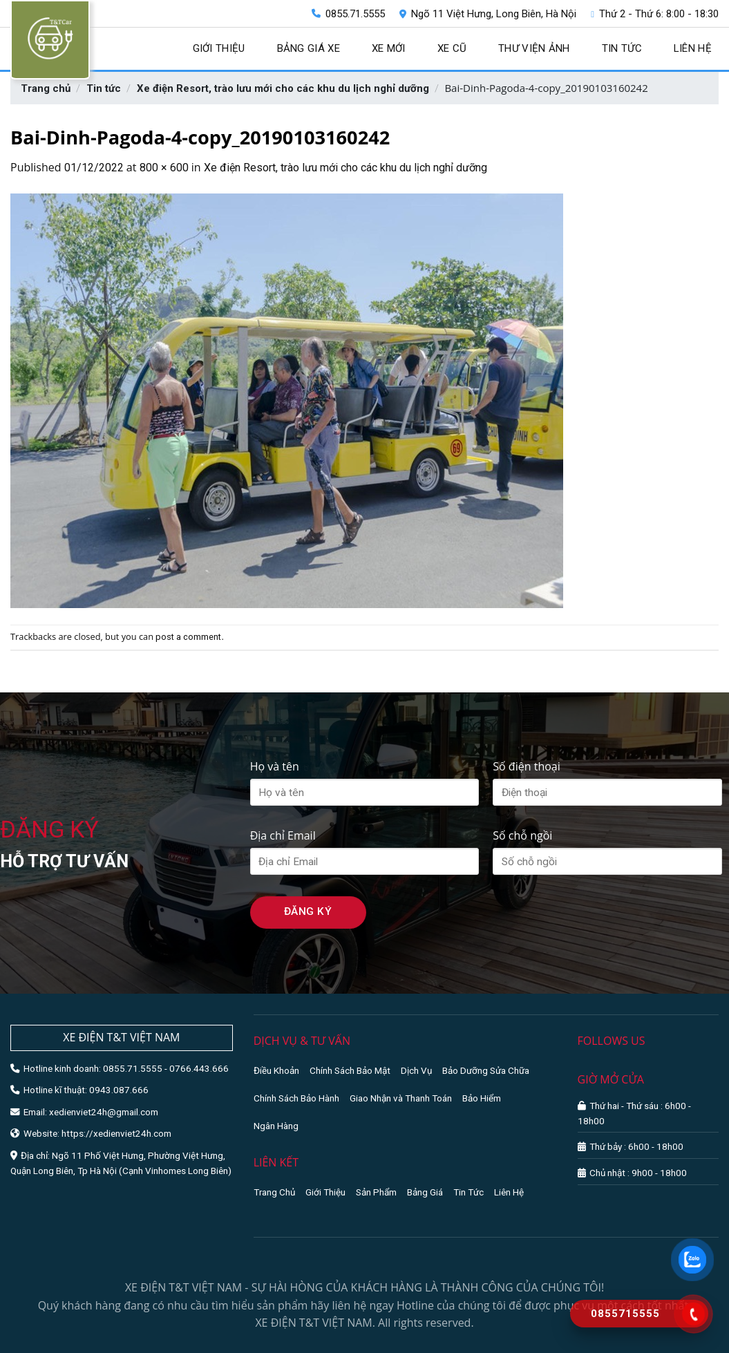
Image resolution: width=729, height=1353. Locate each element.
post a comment (188, 637)
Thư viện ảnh (534, 48)
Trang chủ (45, 88)
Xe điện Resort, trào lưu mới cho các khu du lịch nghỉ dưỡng (283, 88)
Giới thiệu (219, 48)
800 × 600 (164, 167)
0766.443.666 (199, 1068)
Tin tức (622, 48)
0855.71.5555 (348, 14)
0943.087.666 (119, 1089)
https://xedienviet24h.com (116, 1133)
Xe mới (389, 48)
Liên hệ (693, 48)
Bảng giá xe (308, 48)
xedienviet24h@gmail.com (103, 1111)
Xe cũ (452, 48)
